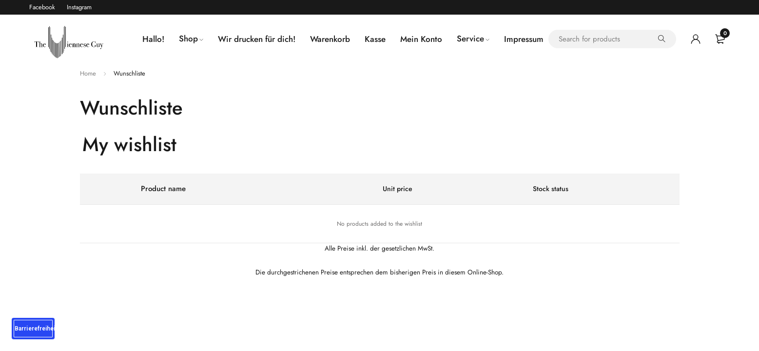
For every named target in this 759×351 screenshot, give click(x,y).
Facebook (42, 7)
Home (88, 73)
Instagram (79, 7)
